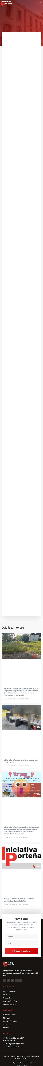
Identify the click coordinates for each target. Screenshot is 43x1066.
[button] (40, 3)
